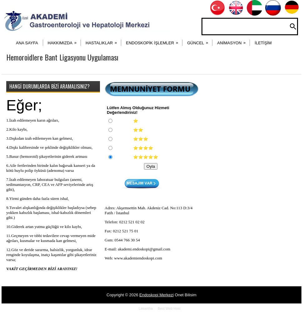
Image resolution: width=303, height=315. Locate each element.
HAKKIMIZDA (64, 40)
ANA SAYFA (27, 43)
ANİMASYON (233, 40)
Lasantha (146, 308)
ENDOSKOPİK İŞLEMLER (154, 40)
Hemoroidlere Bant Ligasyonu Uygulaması (62, 57)
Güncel (199, 40)
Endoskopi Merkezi (156, 295)
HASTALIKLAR (103, 40)
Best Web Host (169, 308)
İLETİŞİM (263, 43)
